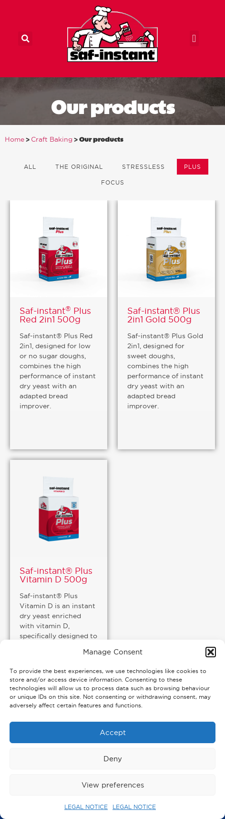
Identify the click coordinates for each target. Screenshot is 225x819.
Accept (113, 732)
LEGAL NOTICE (86, 807)
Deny (112, 759)
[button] (210, 652)
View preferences (113, 785)
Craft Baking (51, 139)
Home (14, 139)
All (30, 167)
